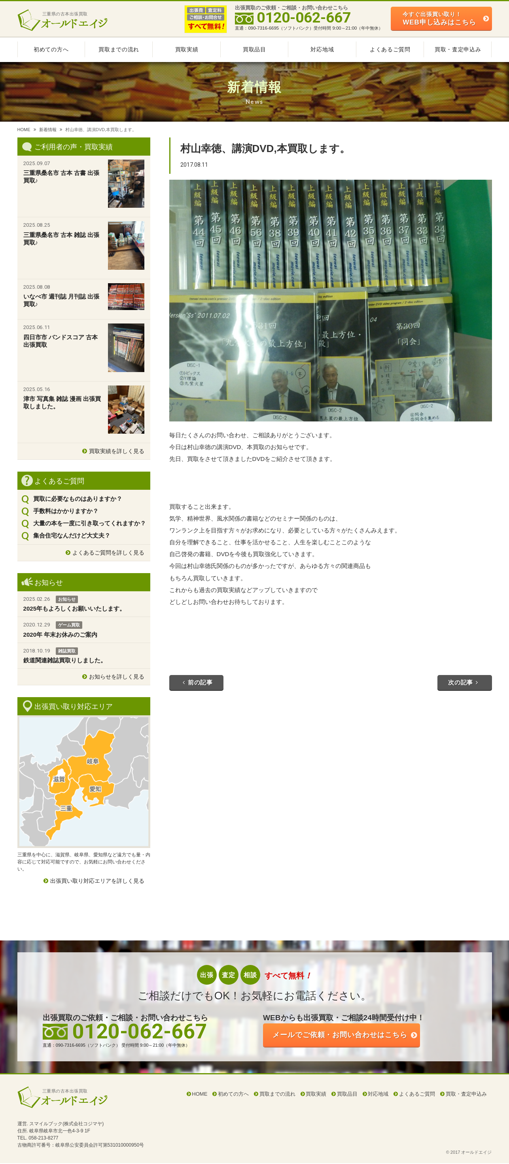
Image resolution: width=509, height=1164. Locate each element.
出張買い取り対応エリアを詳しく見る (97, 881)
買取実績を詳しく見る (116, 451)
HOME (23, 129)
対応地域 (322, 49)
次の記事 (463, 682)
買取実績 (187, 49)
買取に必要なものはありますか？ (77, 498)
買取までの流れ (118, 49)
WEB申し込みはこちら (439, 18)
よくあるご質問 (390, 49)
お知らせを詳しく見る (116, 676)
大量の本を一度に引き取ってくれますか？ (89, 523)
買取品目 (254, 49)
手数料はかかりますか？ (65, 511)
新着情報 (48, 129)
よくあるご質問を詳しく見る (108, 552)
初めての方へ (51, 49)
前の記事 (197, 682)
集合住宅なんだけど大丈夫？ (71, 535)
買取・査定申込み (458, 49)
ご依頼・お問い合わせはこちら (346, 1035)
